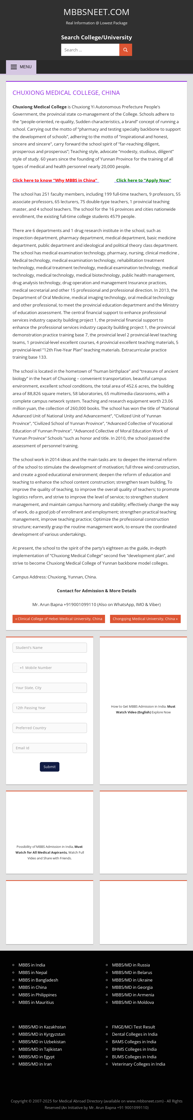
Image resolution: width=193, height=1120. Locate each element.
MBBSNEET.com (96, 12)
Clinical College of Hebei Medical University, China (60, 619)
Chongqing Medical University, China (144, 619)
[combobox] (18, 668)
